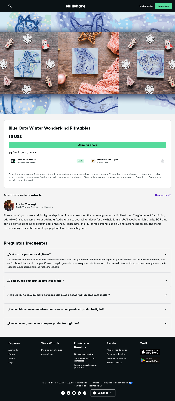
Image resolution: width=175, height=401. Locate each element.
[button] (5, 6)
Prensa (11, 358)
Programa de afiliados (51, 350)
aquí (30, 180)
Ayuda (70, 383)
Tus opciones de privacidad (118, 383)
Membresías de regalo (117, 350)
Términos (95, 383)
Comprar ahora (88, 144)
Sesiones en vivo (114, 363)
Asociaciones (47, 354)
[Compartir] (163, 195)
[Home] (75, 6)
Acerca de (13, 350)
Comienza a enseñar (83, 354)
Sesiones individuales (116, 358)
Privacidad (82, 383)
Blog (10, 363)
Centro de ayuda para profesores (84, 359)
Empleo (11, 354)
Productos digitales (116, 354)
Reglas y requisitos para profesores (85, 366)
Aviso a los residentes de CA (89, 386)
